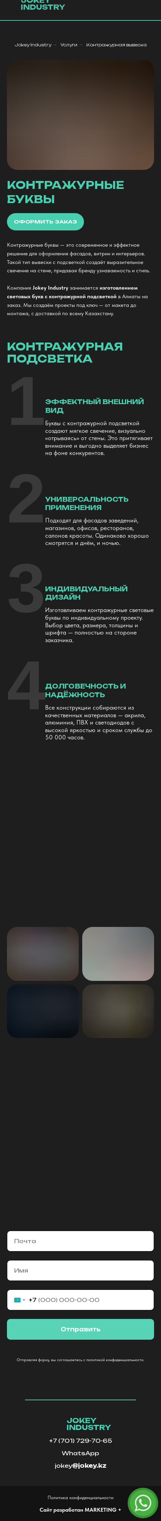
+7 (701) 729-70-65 (80, 1440)
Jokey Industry (33, 44)
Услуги (68, 44)
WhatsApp (80, 1453)
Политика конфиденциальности (80, 1497)
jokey (81, 1465)
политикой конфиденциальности (114, 1359)
